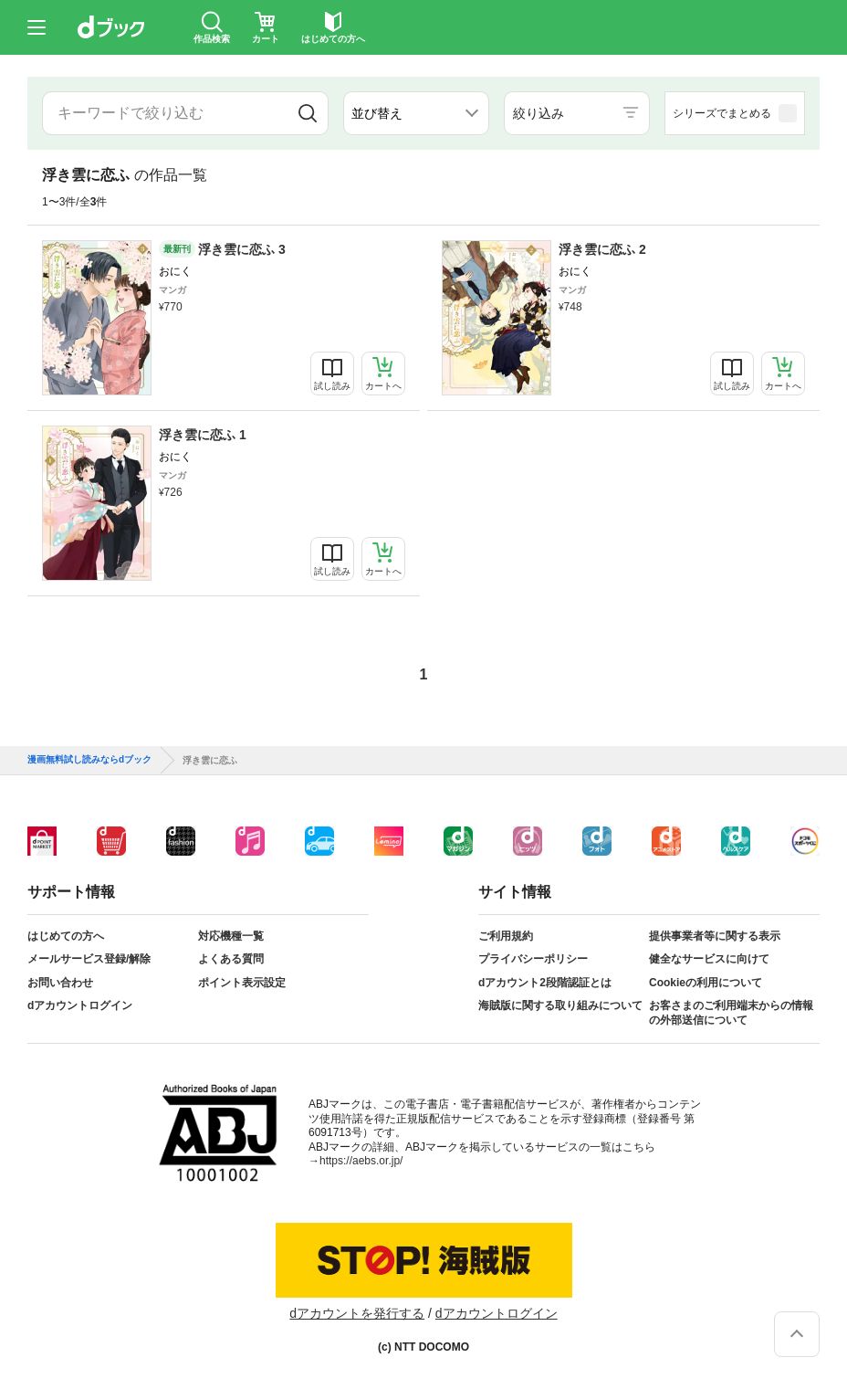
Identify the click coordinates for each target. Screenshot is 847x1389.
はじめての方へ (65, 936)
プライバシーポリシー (533, 958)
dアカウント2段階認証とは (545, 982)
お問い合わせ (60, 982)
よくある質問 (231, 958)
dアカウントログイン (79, 1005)
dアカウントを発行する (356, 1313)
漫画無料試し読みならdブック (89, 759)
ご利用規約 (505, 936)
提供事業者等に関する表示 (714, 936)
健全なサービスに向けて (709, 958)
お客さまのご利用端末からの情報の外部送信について (731, 1012)
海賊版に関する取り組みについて (560, 1005)
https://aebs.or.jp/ (361, 1160)
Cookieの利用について (705, 982)
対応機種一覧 (231, 936)
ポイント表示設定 (242, 982)
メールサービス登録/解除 (89, 958)
